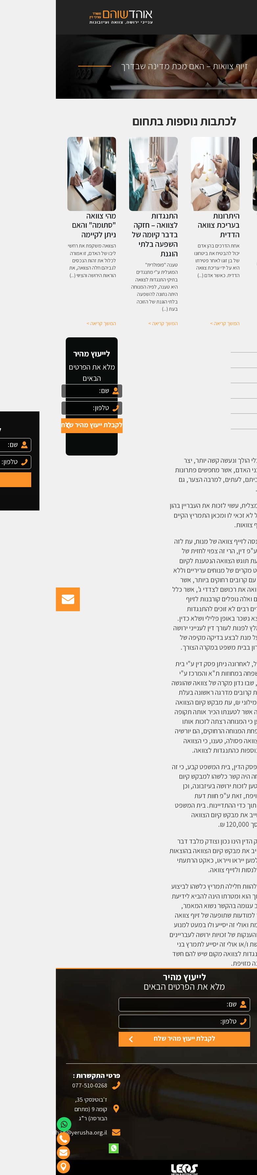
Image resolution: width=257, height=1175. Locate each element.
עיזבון (232, 406)
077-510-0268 (33, 1085)
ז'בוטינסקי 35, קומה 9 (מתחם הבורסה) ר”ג (34, 1108)
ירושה (232, 375)
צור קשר (228, 436)
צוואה (232, 390)
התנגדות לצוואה (226, 560)
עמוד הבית (225, 344)
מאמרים (229, 421)
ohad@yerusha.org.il (33, 1132)
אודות (232, 359)
